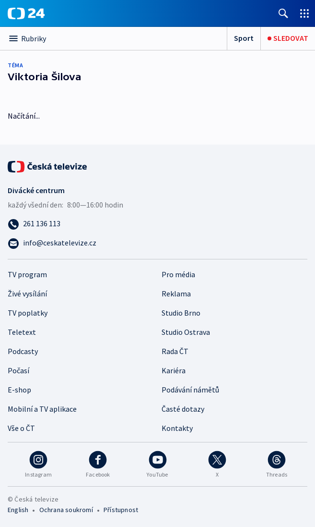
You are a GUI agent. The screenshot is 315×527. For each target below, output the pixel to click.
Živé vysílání (27, 293)
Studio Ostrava (186, 332)
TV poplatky (27, 313)
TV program (27, 274)
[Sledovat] (288, 38)
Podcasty (23, 351)
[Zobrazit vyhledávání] (283, 13)
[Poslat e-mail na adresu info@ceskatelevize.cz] (157, 242)
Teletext (22, 332)
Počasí (18, 370)
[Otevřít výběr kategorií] (113, 38)
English (18, 509)
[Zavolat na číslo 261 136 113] (157, 223)
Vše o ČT (21, 428)
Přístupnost (121, 509)
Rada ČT (175, 351)
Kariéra (174, 370)
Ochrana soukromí (66, 509)
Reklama (176, 293)
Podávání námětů (190, 389)
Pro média (178, 274)
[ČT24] (26, 13)
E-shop (19, 389)
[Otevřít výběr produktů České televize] (304, 13)
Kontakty (177, 428)
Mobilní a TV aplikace (42, 409)
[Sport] (243, 38)
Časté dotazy (183, 409)
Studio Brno (181, 313)
